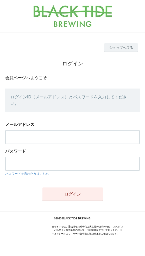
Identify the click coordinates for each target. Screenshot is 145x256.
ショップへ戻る (121, 48)
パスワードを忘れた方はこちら (27, 174)
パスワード (15, 151)
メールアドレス (19, 124)
